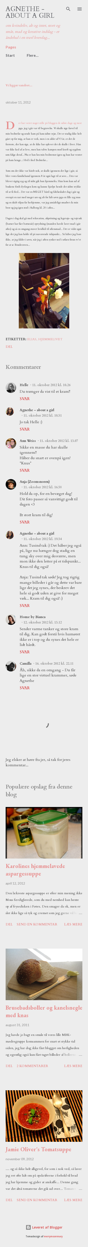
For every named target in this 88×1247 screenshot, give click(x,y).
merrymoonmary (53, 1236)
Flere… (32, 55)
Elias (31, 339)
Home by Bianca (33, 617)
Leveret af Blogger (44, 1227)
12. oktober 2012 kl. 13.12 (42, 622)
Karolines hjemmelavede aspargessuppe (35, 869)
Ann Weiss (28, 441)
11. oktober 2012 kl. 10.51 (42, 415)
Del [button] (9, 346)
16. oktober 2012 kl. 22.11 (54, 663)
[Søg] (68, 8)
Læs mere (73, 924)
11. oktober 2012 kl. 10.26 (51, 385)
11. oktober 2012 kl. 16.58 (42, 487)
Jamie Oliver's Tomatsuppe (38, 1149)
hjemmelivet (50, 339)
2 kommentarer (32, 1066)
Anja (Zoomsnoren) (35, 482)
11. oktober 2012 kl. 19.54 (42, 539)
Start (10, 55)
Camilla (25, 663)
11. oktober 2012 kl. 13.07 (59, 441)
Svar (25, 398)
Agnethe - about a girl (30, 12)
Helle (24, 385)
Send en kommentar (37, 924)
